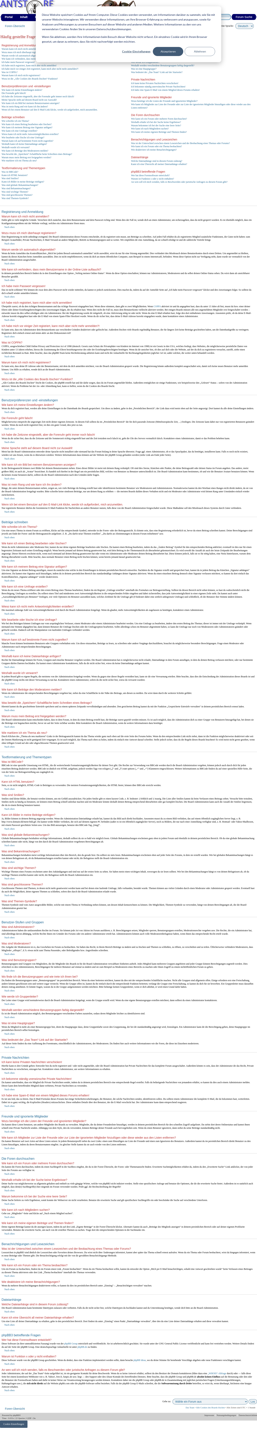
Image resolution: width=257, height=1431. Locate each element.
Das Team (190, 1407)
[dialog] (128, 34)
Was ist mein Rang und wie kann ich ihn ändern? (25, 106)
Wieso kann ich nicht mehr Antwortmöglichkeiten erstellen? (30, 134)
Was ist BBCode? (10, 171)
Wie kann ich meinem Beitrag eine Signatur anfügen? (27, 127)
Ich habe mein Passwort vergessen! (18, 62)
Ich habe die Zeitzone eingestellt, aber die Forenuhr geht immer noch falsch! (38, 96)
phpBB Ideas (139, 1360)
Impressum (209, 1415)
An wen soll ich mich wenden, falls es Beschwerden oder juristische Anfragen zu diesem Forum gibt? (179, 182)
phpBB (16, 1415)
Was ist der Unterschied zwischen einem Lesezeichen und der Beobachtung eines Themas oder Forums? (180, 143)
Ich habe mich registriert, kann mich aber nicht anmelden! (29, 65)
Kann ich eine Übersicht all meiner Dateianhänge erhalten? (159, 164)
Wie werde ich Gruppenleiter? (145, 62)
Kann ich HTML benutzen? (15, 175)
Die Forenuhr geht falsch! (14, 93)
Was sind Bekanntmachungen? (16, 188)
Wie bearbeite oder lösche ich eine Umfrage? (23, 137)
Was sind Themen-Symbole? (15, 198)
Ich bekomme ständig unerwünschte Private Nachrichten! (158, 86)
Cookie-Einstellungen (136, 51)
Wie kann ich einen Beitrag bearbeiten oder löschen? (27, 124)
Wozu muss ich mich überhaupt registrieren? (23, 52)
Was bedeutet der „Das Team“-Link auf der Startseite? (156, 72)
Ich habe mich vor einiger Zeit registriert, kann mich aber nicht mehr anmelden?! (40, 68)
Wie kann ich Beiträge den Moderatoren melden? (25, 150)
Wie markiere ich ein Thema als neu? (19, 160)
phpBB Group (71, 1343)
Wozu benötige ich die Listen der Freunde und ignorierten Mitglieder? (164, 101)
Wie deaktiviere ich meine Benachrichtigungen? (154, 149)
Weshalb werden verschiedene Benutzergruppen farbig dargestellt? (162, 65)
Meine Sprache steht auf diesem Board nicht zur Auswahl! (29, 99)
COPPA (157, 306)
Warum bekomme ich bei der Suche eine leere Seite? (156, 125)
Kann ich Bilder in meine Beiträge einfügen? (23, 181)
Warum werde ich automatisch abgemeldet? (22, 55)
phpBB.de (82, 1347)
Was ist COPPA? (10, 72)
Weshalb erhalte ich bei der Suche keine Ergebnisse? (156, 122)
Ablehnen (200, 51)
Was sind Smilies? (10, 178)
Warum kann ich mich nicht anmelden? (20, 49)
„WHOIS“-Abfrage (217, 1373)
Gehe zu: (166, 1401)
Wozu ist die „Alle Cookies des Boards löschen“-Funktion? (30, 78)
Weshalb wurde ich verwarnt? (16, 147)
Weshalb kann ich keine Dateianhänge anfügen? (24, 144)
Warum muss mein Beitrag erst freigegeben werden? (26, 157)
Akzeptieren (168, 51)
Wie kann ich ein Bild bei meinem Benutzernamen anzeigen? (31, 103)
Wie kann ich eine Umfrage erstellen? (19, 130)
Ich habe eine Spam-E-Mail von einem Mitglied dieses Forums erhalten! (165, 90)
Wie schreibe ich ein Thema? (15, 121)
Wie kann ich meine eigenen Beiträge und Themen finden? (159, 132)
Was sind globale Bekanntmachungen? (20, 185)
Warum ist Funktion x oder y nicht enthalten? (152, 178)
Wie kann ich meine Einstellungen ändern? (22, 90)
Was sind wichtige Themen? (15, 191)
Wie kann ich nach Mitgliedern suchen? (150, 128)
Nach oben (9, 227)
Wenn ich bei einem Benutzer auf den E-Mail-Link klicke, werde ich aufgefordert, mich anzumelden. (50, 109)
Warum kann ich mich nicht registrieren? (21, 75)
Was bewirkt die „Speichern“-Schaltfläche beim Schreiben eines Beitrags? (37, 154)
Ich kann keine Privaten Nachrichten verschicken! (155, 83)
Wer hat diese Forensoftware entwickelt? (150, 175)
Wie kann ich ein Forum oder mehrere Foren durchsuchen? (159, 118)
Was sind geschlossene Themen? (17, 195)
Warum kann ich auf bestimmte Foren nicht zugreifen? (27, 140)
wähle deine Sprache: (223, 25)
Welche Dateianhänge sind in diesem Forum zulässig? (156, 161)
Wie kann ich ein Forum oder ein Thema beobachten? (156, 146)
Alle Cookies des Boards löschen (210, 1407)
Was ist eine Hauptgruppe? (144, 68)
